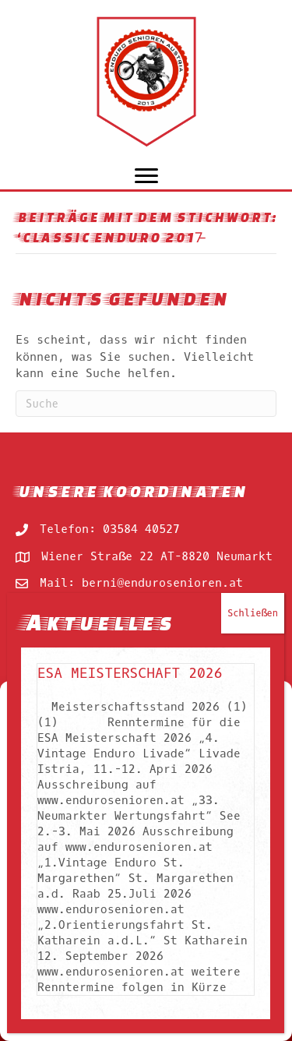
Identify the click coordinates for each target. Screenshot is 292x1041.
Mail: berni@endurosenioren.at (141, 583)
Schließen (252, 613)
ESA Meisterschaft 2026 (130, 673)
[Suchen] (146, 403)
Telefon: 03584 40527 (110, 529)
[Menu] (146, 176)
